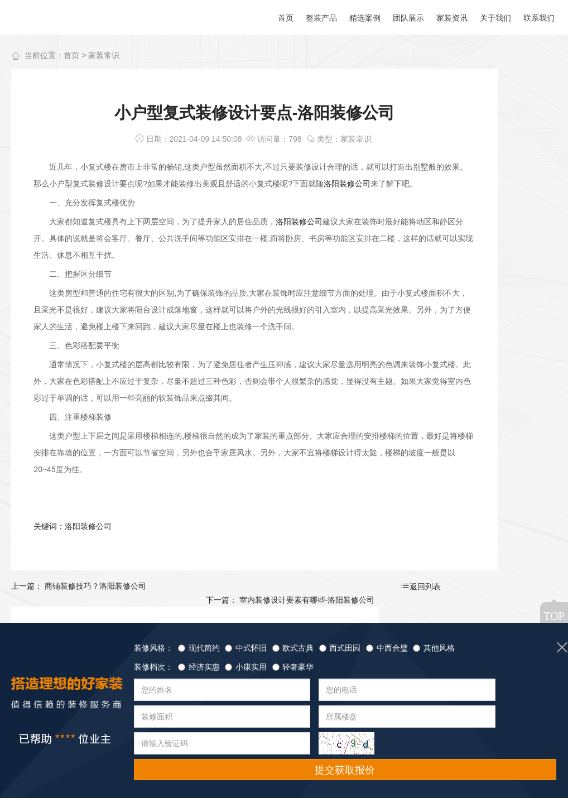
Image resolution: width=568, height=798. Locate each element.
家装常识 (103, 56)
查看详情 (517, 474)
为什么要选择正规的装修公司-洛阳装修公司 (492, 301)
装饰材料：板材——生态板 (492, 170)
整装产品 (38, 765)
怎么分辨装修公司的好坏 (491, 214)
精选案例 (94, 765)
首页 (71, 56)
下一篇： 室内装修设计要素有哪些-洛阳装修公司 (337, 620)
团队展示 (150, 765)
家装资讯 (206, 765)
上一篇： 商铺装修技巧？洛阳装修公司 (78, 620)
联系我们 (262, 765)
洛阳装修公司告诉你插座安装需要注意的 (492, 257)
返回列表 (214, 621)
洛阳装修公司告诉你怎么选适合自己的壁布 (492, 344)
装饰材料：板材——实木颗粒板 (492, 127)
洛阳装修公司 (64, 201)
